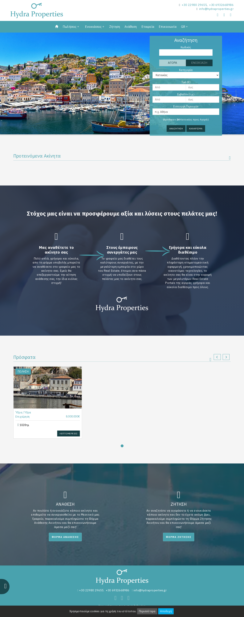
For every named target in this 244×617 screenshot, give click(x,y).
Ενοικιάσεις (93, 27)
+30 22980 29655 (194, 5)
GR (183, 27)
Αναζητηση (176, 128)
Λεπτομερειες (68, 433)
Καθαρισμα (196, 128)
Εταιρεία (147, 27)
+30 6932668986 (221, 5)
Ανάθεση (130, 27)
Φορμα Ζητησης (178, 537)
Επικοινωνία (168, 27)
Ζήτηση (114, 27)
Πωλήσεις (69, 27)
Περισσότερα (147, 611)
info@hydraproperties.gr (216, 9)
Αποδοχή (166, 611)
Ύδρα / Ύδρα (23, 412)
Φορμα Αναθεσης (65, 537)
